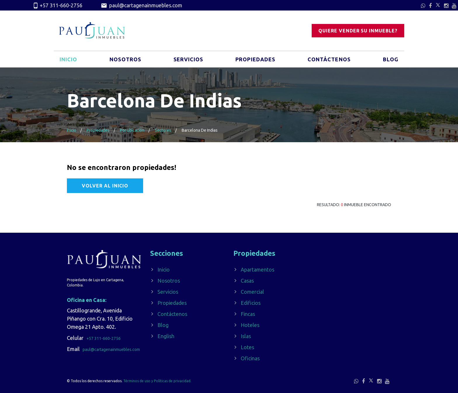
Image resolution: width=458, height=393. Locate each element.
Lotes (247, 347)
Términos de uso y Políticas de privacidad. (157, 381)
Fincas (248, 314)
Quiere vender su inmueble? (358, 30)
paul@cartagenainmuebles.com (141, 5)
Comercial (252, 292)
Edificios (251, 303)
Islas (246, 336)
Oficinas (250, 358)
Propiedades (255, 59)
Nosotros (125, 59)
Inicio (68, 59)
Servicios (188, 59)
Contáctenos (329, 59)
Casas (247, 281)
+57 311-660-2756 (57, 5)
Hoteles (250, 325)
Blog (390, 59)
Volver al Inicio (105, 185)
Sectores (163, 130)
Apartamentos (257, 269)
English (165, 336)
